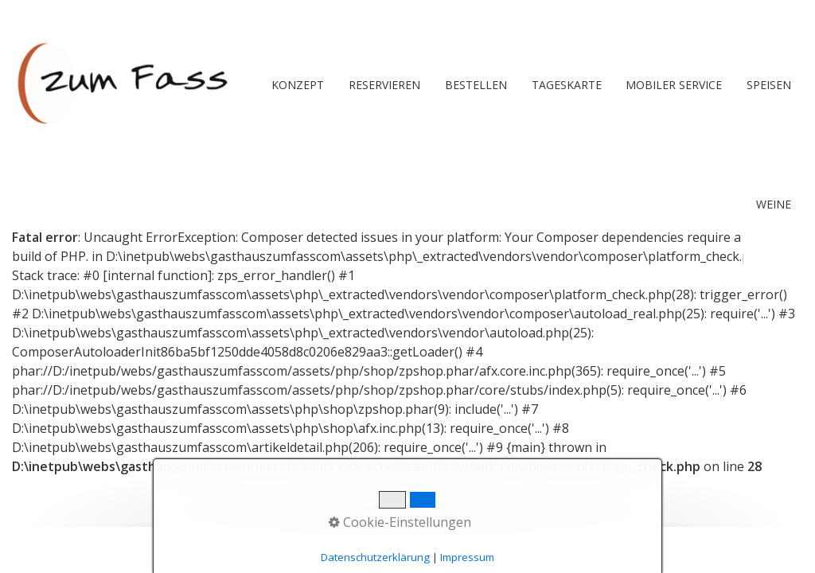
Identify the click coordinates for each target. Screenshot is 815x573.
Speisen (769, 84)
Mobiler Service (674, 84)
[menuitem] (297, 85)
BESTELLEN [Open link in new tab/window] (476, 84)
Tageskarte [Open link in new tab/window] (567, 84)
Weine (773, 204)
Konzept (297, 84)
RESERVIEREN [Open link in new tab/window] (384, 84)
